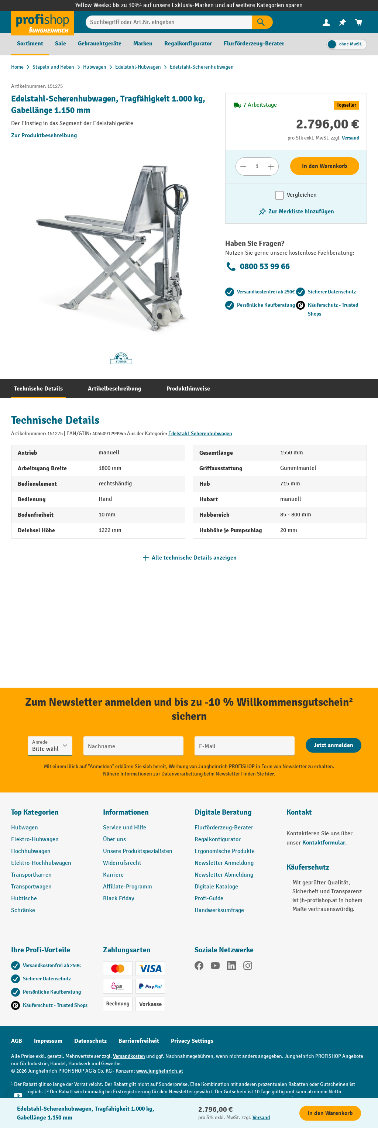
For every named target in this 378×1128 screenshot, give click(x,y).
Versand (350, 138)
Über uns (114, 839)
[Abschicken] (333, 745)
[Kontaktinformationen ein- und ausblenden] (18, 1109)
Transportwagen (31, 886)
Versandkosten (129, 1056)
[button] (235, 815)
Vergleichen (302, 195)
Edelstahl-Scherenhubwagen (200, 433)
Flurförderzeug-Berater (224, 827)
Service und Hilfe (124, 827)
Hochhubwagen (31, 851)
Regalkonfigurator (218, 839)
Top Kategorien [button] (35, 812)
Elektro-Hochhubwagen (41, 863)
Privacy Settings (192, 1041)
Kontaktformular (323, 842)
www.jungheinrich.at (159, 1071)
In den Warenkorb (324, 166)
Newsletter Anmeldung (224, 863)
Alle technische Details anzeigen (194, 557)
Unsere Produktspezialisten (137, 851)
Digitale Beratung (223, 812)
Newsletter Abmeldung (224, 874)
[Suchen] (262, 22)
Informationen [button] (126, 812)
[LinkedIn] (231, 967)
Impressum (48, 1041)
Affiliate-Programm (127, 886)
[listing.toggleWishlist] (296, 211)
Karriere (113, 874)
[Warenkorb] (359, 22)
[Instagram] (247, 967)
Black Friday (118, 898)
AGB (16, 1041)
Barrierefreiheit (138, 1041)
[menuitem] (326, 22)
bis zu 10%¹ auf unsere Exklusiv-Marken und (169, 5)
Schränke (23, 910)
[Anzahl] (257, 166)
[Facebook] (199, 967)
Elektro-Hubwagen (35, 839)
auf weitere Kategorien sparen (264, 5)
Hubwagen (24, 827)
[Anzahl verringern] (243, 166)
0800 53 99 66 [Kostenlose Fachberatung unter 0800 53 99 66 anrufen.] (257, 266)
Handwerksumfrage (219, 910)
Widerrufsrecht (122, 863)
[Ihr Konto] (326, 22)
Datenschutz (90, 1041)
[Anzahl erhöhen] (271, 166)
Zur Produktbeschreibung (44, 135)
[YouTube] (215, 967)
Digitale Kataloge (216, 886)
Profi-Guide (209, 898)
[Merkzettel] (342, 22)
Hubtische (24, 898)
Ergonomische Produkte (225, 851)
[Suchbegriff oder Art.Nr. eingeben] (169, 22)
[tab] (38, 388)
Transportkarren (31, 874)
